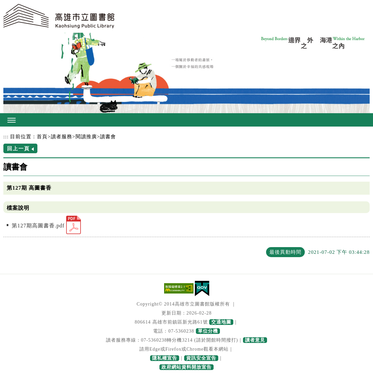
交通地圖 (221, 322)
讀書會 (108, 136)
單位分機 (208, 331)
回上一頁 (18, 148)
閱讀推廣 (86, 136)
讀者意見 (255, 340)
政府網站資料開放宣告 (186, 367)
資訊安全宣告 (201, 358)
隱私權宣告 (164, 358)
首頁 (42, 136)
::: (6, 136)
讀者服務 (61, 136)
